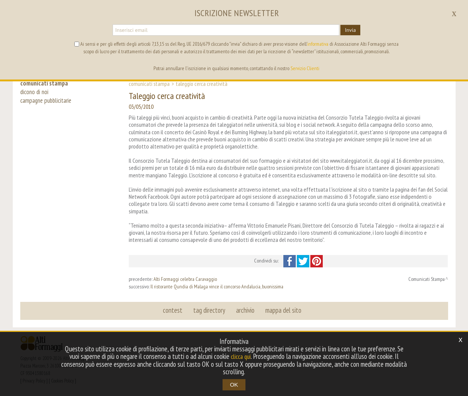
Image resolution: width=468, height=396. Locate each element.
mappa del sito (282, 310)
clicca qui (241, 356)
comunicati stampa (46, 83)
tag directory (210, 310)
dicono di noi (35, 94)
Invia (350, 30)
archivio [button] (245, 310)
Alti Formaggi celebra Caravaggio (185, 279)
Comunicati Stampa (149, 83)
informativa (317, 43)
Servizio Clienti (304, 68)
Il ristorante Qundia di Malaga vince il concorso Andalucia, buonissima (216, 286)
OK (234, 384)
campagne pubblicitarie (48, 105)
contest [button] (174, 310)
